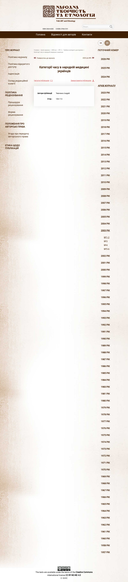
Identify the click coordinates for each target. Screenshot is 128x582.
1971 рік (105, 463)
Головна (40, 34)
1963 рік (105, 518)
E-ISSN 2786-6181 (62, 29)
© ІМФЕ (64, 578)
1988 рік (105, 352)
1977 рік (105, 421)
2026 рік (105, 59)
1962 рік (105, 525)
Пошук (112, 26)
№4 (106, 245)
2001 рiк (105, 263)
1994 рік (105, 311)
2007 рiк (105, 203)
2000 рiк (105, 270)
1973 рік (105, 449)
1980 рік (105, 401)
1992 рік (105, 325)
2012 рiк (105, 168)
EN (107, 43)
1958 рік (105, 545)
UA (101, 43)
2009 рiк (105, 189)
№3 (106, 241)
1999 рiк (105, 276)
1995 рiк (105, 304)
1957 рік (105, 552)
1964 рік (105, 511)
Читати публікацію (41, 81)
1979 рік (105, 407)
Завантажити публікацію (81, 81)
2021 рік (105, 106)
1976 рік (105, 428)
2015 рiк (105, 148)
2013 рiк (105, 161)
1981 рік (105, 394)
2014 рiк (105, 155)
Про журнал (12, 50)
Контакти (87, 34)
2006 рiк (105, 210)
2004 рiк (105, 223)
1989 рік (105, 345)
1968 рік (105, 483)
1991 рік (105, 332)
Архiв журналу (107, 86)
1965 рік (105, 504)
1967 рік (105, 490)
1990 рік (105, 339)
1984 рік (105, 380)
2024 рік (105, 77)
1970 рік (105, 469)
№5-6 (106, 249)
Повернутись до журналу (46, 58)
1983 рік (105, 387)
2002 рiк (105, 256)
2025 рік (105, 68)
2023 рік (105, 93)
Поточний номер (108, 50)
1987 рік (105, 359)
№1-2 (106, 237)
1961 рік (105, 531)
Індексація (13, 74)
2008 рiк (105, 196)
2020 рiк (105, 113)
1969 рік (105, 476)
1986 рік (105, 366)
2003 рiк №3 (87, 58)
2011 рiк (105, 175)
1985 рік (105, 373)
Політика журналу (17, 57)
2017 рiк (105, 134)
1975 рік (105, 435)
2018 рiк (105, 127)
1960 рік (105, 538)
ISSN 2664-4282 (48, 29)
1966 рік (105, 497)
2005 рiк (105, 217)
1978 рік (105, 414)
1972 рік (105, 456)
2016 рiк (105, 141)
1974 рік (105, 442)
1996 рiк (105, 297)
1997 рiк (105, 290)
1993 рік (105, 318)
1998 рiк (105, 283)
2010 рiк (105, 182)
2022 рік (105, 99)
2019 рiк (105, 120)
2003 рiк (105, 230)
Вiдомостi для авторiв (63, 34)
